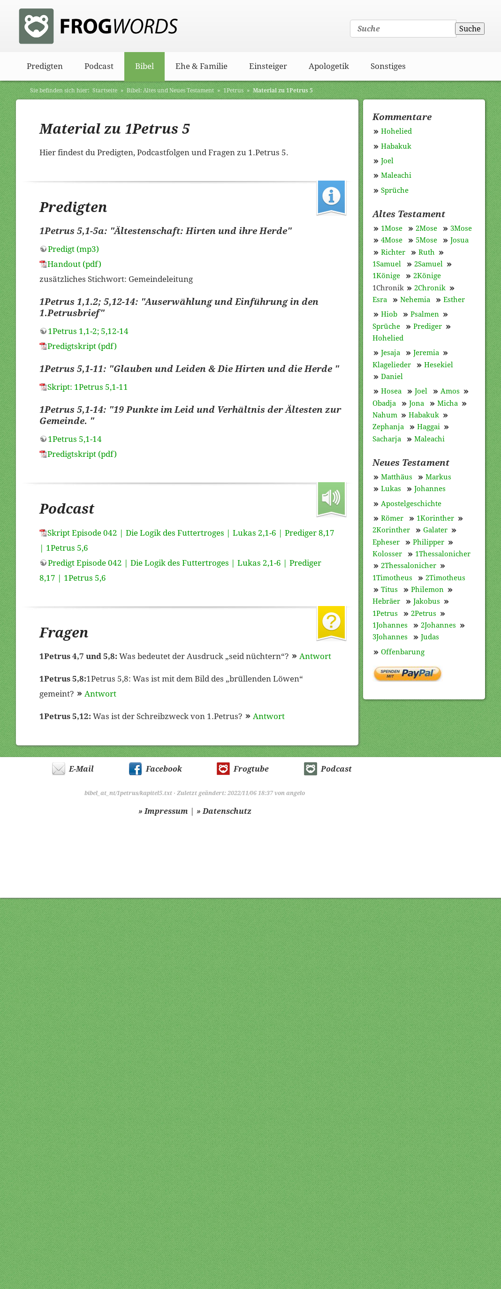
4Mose (391, 240)
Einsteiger (268, 66)
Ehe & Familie (201, 66)
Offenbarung (403, 652)
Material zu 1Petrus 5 (283, 90)
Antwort (315, 656)
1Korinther (435, 518)
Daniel (392, 376)
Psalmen (424, 314)
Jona (416, 403)
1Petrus (233, 90)
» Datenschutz (224, 811)
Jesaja (390, 353)
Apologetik (329, 66)
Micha (447, 403)
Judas (430, 637)
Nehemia (415, 300)
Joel (387, 161)
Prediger (427, 326)
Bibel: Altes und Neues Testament (170, 90)
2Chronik (430, 288)
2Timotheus (445, 578)
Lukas (391, 489)
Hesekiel (438, 365)
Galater (435, 530)
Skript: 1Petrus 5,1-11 (87, 387)
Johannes (430, 489)
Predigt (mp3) (73, 249)
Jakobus (426, 601)
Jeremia (426, 353)
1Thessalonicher (443, 554)
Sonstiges (388, 66)
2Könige (427, 276)
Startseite (104, 90)
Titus (389, 589)
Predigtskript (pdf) (82, 346)
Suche (470, 28)
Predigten (45, 66)
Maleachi (396, 175)
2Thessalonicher (408, 565)
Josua (459, 240)
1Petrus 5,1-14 (75, 439)
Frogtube (251, 769)
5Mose (426, 240)
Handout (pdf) (74, 264)
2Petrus (423, 613)
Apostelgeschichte (411, 504)
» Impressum (163, 811)
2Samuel (428, 264)
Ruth (426, 252)
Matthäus (396, 477)
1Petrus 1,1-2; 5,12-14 (88, 331)
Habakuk (396, 146)
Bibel (144, 66)
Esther (454, 300)
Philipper (428, 542)
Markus (438, 477)
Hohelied (396, 131)
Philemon (427, 589)
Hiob (389, 314)
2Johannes (438, 625)
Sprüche (395, 190)
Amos (450, 391)
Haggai (428, 427)
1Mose (391, 228)
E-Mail (81, 769)
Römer (392, 518)
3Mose (461, 228)
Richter (393, 252)
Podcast (99, 66)
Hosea (391, 391)
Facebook (164, 769)
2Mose (426, 228)
